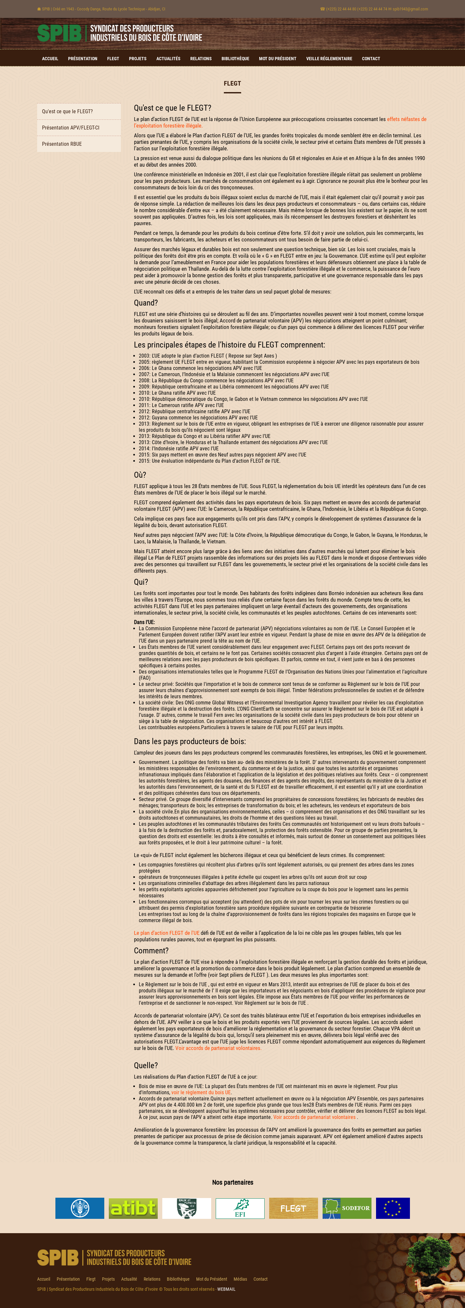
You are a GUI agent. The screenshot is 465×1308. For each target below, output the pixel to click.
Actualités (168, 58)
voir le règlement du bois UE (201, 1092)
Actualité (129, 1279)
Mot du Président (278, 58)
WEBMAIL (226, 1289)
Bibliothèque (235, 58)
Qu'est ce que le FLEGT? (67, 111)
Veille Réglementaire (329, 58)
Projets (138, 58)
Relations (201, 58)
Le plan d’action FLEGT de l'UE (166, 933)
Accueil (50, 58)
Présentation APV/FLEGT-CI (70, 128)
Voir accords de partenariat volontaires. (218, 1048)
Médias (240, 1279)
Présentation (82, 58)
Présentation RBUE (62, 144)
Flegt (113, 58)
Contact (371, 58)
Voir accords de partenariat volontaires (314, 1117)
